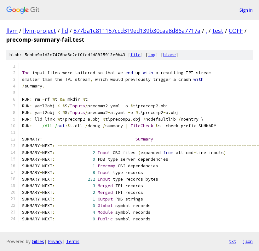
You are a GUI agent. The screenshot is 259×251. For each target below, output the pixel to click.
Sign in (246, 10)
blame (169, 54)
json (248, 241)
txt (232, 241)
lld (64, 30)
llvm (12, 30)
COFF (236, 30)
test (217, 30)
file (135, 54)
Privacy (55, 241)
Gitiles (38, 241)
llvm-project (39, 30)
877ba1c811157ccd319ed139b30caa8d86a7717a (136, 30)
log (152, 54)
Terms (72, 241)
